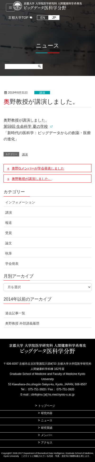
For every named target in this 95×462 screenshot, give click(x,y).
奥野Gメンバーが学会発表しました (38, 168)
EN (43, 17)
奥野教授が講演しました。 (32, 179)
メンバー (46, 435)
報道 (8, 223)
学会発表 (11, 263)
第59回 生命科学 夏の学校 (26, 126)
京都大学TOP (18, 17)
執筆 (8, 253)
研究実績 (46, 427)
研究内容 (46, 413)
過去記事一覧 (15, 313)
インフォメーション (20, 202)
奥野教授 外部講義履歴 (22, 323)
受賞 (8, 233)
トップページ (46, 405)
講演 (42, 92)
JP (54, 17)
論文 (8, 243)
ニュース (46, 420)
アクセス (46, 442)
